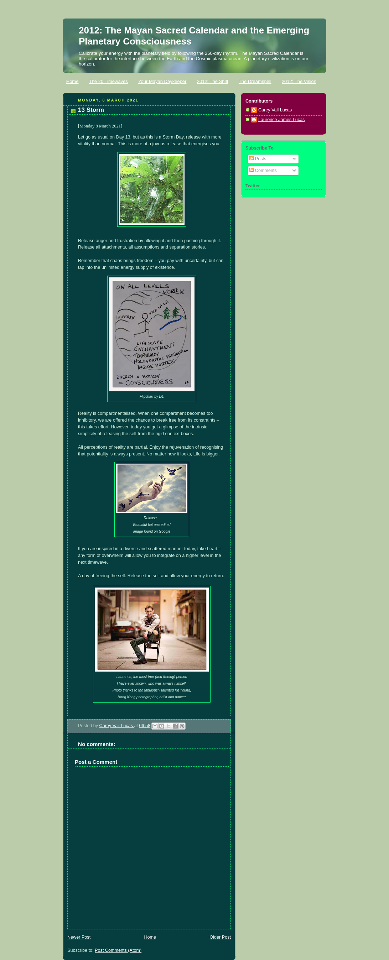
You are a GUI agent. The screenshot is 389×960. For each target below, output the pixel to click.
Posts (257, 158)
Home (72, 81)
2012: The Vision (299, 81)
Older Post (220, 937)
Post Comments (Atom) (118, 950)
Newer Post (78, 937)
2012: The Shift (212, 81)
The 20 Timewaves (108, 81)
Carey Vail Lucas (116, 725)
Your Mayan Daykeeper (162, 81)
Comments (262, 170)
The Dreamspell (255, 81)
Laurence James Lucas (281, 119)
